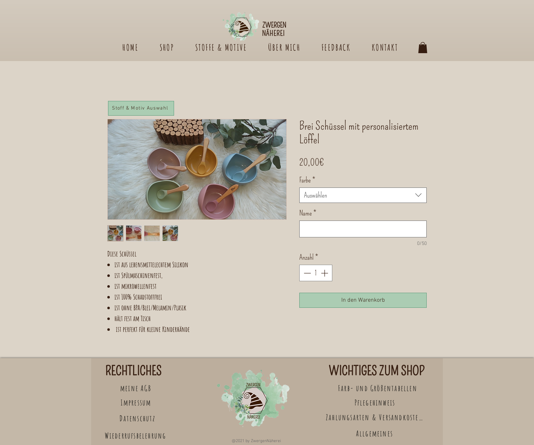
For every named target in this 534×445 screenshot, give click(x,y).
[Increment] (325, 273)
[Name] (363, 229)
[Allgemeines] (375, 433)
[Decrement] (306, 273)
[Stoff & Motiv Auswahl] (141, 108)
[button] (422, 47)
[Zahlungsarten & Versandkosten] (375, 417)
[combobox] (363, 195)
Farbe (307, 180)
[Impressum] (136, 402)
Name (307, 213)
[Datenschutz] (138, 418)
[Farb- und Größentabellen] (378, 388)
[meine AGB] (136, 388)
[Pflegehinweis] (376, 402)
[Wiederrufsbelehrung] (136, 435)
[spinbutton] (316, 273)
